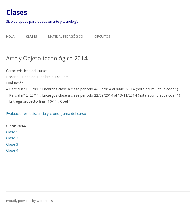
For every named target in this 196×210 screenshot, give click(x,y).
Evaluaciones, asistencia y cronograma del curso (46, 113)
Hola (10, 36)
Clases (16, 12)
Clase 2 (12, 138)
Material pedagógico (65, 36)
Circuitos (102, 36)
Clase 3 (12, 144)
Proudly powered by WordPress (29, 201)
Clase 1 (12, 132)
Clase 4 (12, 150)
